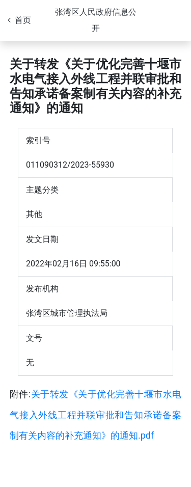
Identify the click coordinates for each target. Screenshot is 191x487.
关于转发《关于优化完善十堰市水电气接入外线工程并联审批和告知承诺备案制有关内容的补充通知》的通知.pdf (95, 415)
